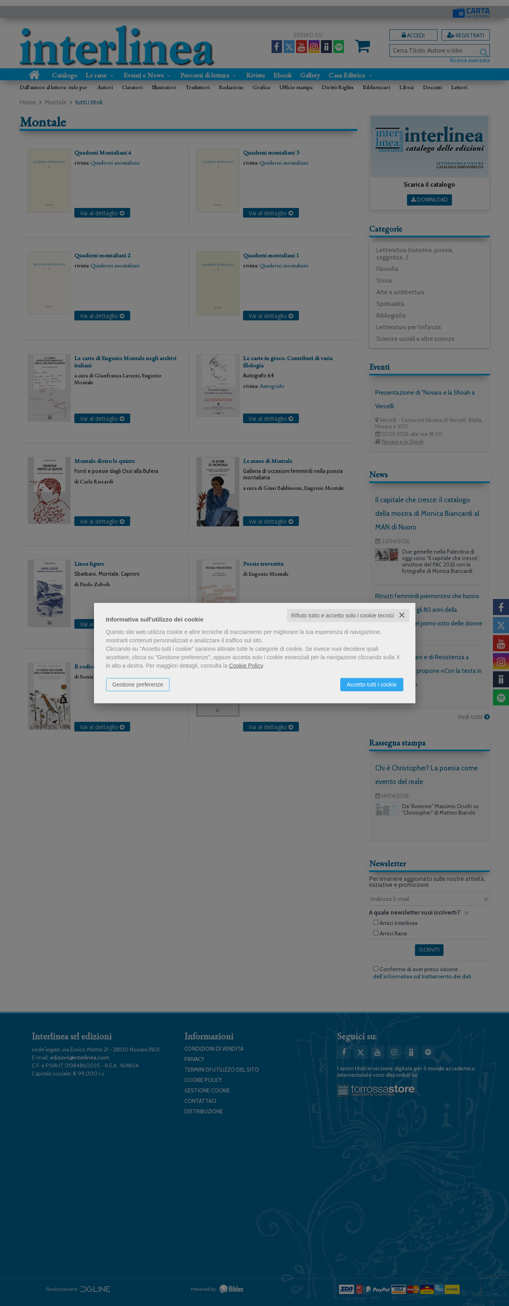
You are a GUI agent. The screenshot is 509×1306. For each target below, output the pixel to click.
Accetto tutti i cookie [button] (372, 684)
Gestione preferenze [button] (138, 684)
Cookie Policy (246, 665)
